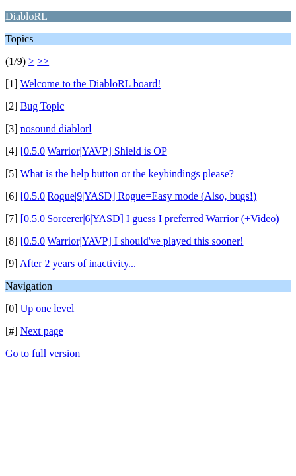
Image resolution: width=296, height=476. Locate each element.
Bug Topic (42, 106)
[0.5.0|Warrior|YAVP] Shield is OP (93, 151)
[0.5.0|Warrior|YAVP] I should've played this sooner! (132, 241)
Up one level (47, 308)
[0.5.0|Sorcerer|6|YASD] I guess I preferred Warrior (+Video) (149, 218)
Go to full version (42, 353)
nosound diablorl (56, 128)
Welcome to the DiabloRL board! (90, 83)
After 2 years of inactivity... (78, 263)
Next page (41, 331)
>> (43, 61)
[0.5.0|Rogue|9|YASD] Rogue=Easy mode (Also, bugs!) (138, 196)
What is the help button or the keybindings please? (126, 173)
